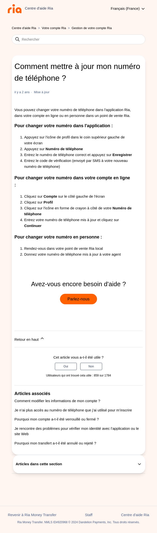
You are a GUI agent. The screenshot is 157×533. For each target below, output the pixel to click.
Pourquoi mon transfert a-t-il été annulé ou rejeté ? (55, 443)
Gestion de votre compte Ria (92, 28)
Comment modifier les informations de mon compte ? (57, 401)
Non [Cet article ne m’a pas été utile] (91, 366)
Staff (89, 515)
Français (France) (128, 8)
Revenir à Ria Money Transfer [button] (32, 515)
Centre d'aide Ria (24, 28)
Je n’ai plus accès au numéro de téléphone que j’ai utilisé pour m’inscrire (73, 410)
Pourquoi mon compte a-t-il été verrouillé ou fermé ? (56, 419)
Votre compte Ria (54, 28)
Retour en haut (29, 338)
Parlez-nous (79, 299)
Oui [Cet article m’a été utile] (66, 366)
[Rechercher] (78, 39)
